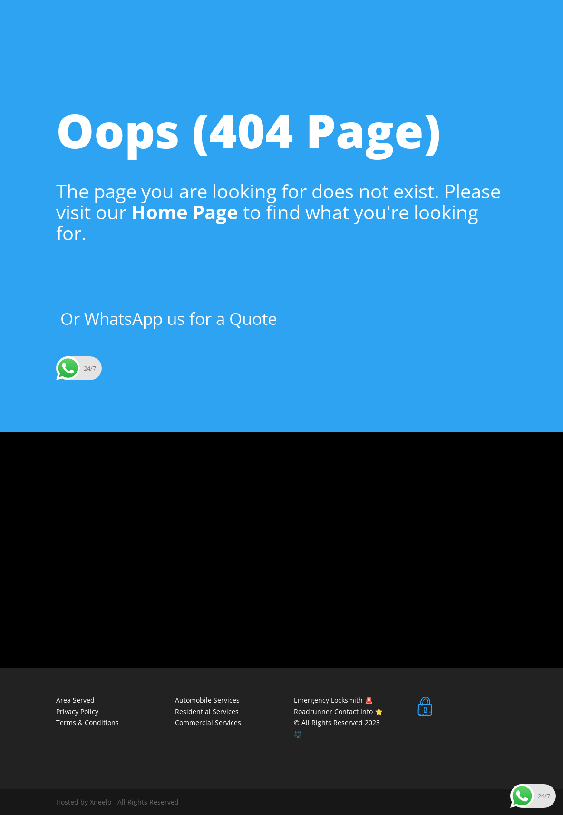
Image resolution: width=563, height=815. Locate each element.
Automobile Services (318, 42)
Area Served (75, 700)
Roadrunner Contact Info (334, 711)
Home (201, 42)
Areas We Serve (248, 42)
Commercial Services (397, 42)
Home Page (184, 212)
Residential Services (475, 42)
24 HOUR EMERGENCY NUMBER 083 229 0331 (126, 7)
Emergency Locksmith (328, 700)
